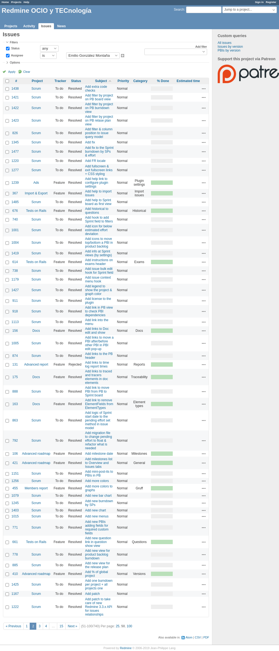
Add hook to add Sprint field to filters (99, 219)
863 (15, 420)
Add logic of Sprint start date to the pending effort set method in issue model (98, 420)
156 (15, 331)
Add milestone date (99, 454)
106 (15, 454)
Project (37, 81)
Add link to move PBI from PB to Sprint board (97, 391)
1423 (15, 120)
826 (15, 133)
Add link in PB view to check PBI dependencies (99, 311)
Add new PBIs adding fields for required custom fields (96, 527)
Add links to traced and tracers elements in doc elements (98, 377)
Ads (36, 183)
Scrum (36, 89)
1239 (15, 183)
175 (15, 377)
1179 (15, 279)
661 (15, 542)
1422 (15, 108)
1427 (15, 290)
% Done (163, 81)
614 (15, 262)
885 (15, 565)
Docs (36, 331)
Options (15, 62)
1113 (15, 322)
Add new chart (95, 510)
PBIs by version (229, 50)
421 (15, 463)
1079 (15, 496)
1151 (15, 473)
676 (15, 211)
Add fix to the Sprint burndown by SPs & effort (99, 151)
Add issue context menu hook (98, 279)
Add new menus (96, 516)
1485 (15, 202)
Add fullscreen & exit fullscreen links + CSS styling (99, 170)
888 (15, 391)
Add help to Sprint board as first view (98, 202)
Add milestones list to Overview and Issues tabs (98, 463)
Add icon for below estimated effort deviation (98, 230)
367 (15, 193)
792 (15, 440)
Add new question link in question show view (98, 542)
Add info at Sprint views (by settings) (98, 253)
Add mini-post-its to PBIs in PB (99, 473)
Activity (29, 26)
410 (15, 574)
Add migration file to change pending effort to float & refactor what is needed (98, 440)
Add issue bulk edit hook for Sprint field (99, 271)
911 (15, 301)
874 (15, 356)
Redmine (126, 648)
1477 (15, 151)
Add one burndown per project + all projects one (99, 584)
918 (15, 311)
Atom (189, 637)
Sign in (259, 2)
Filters (14, 42)
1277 (15, 170)
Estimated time (188, 81)
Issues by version (230, 47)
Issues (46, 26)
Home (5, 2)
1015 (15, 516)
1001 (15, 230)
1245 (15, 503)
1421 (15, 97)
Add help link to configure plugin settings (96, 182)
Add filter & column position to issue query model (99, 133)
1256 (15, 481)
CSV (198, 637)
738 (15, 271)
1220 (15, 161)
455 (15, 488)
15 (61, 626)
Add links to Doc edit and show (97, 330)
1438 (15, 89)
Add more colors (97, 481)
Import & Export (36, 193)
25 (117, 626)
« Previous (13, 626)
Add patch (92, 594)
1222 (15, 607)
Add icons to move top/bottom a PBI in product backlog (99, 242)
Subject (101, 81)
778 (15, 554)
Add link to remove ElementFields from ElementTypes (99, 404)
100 (129, 626)
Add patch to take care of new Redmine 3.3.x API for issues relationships (98, 606)
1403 (15, 510)
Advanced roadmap (36, 454)
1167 (15, 594)
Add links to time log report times (97, 364)
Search (179, 9)
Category (140, 81)
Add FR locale (95, 161)
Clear (26, 71)
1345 (15, 142)
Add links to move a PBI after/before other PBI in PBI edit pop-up (99, 343)
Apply (12, 71)
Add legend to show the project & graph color (98, 290)
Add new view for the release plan (97, 565)
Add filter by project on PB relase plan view (99, 120)
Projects (16, 2)
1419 (15, 253)
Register (271, 2)
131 (15, 364)
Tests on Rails (36, 211)
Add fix (90, 142)
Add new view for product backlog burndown (97, 554)
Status (15, 48)
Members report (36, 488)
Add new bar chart (98, 496)
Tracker (60, 81)
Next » (72, 626)
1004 (15, 243)
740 (15, 219)
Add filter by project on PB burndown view (99, 108)
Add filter (201, 46)
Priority (123, 81)
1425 (15, 584)
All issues (225, 43)
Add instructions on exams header (99, 262)
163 (15, 404)
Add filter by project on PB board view (99, 97)
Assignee (16, 55)
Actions (204, 88)
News (61, 26)
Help (26, 2)
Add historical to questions (96, 211)
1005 (15, 343)
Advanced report (36, 364)
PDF (206, 637)
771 (15, 527)
